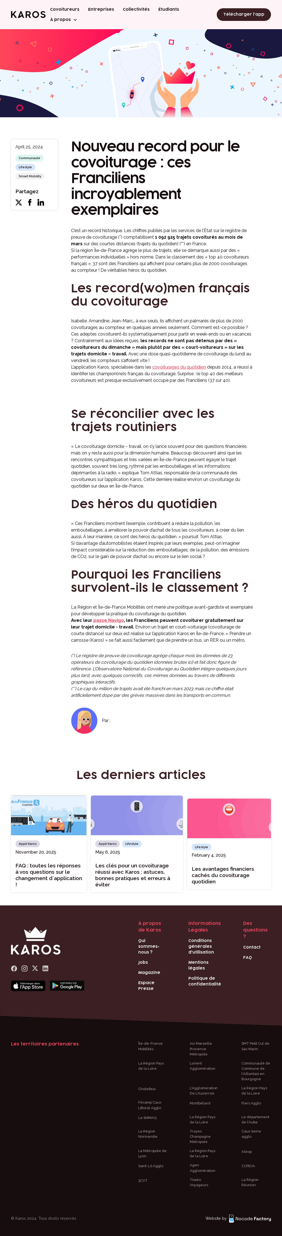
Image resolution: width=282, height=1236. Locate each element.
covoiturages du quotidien (179, 367)
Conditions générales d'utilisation (201, 946)
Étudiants (168, 9)
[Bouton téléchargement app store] (28, 986)
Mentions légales (198, 965)
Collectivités (136, 9)
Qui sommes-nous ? (148, 946)
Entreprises (101, 9)
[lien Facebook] (14, 968)
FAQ (247, 957)
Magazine (149, 973)
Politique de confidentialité (204, 981)
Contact (252, 947)
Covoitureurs (64, 9)
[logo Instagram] (24, 968)
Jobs (143, 962)
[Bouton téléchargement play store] (67, 986)
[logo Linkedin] (45, 968)
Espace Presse (146, 986)
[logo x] (35, 968)
